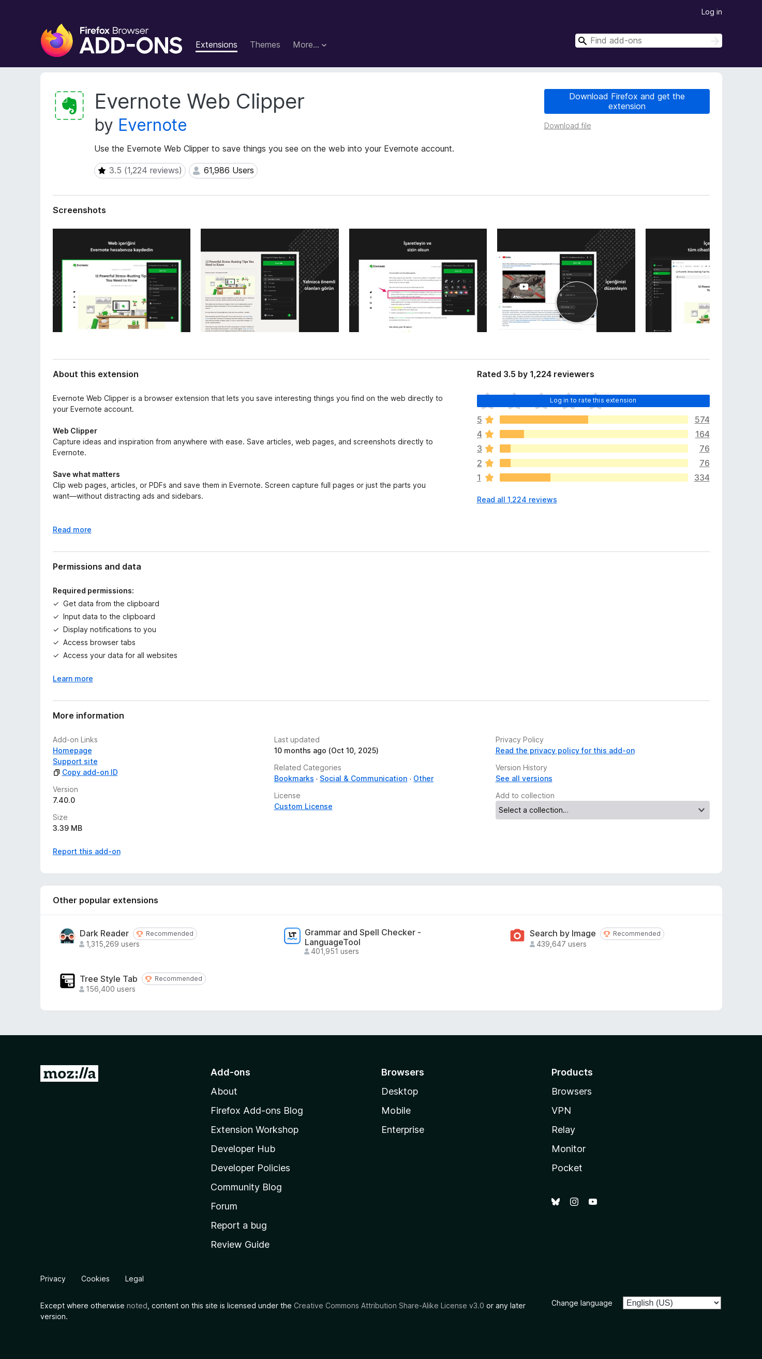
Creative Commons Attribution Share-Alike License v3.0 (389, 1305)
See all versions (524, 778)
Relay (563, 1129)
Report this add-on (87, 851)
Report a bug (239, 1225)
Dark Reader (104, 933)
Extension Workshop (254, 1129)
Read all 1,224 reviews (517, 499)
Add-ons (230, 1072)
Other (423, 778)
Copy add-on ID (85, 772)
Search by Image (563, 933)
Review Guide (240, 1244)
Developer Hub (243, 1148)
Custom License (303, 806)
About (224, 1091)
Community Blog (246, 1187)
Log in (711, 11)
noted (137, 1305)
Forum (224, 1206)
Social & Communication (363, 778)
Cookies (95, 1278)
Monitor (568, 1148)
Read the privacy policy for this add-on (565, 750)
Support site (75, 761)
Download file (567, 125)
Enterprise (402, 1129)
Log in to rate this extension (593, 400)
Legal (134, 1278)
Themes (265, 44)
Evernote (152, 125)
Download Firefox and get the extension (627, 101)
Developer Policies (250, 1167)
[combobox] (648, 41)
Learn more (73, 678)
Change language (581, 1302)
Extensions (216, 44)
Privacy (53, 1278)
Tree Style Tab (109, 979)
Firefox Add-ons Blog (257, 1110)
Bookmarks (294, 778)
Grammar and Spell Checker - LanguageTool (363, 937)
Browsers (571, 1091)
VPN (561, 1110)
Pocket (566, 1167)
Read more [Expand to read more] (72, 529)
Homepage (72, 750)
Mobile (396, 1110)
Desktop (399, 1091)
